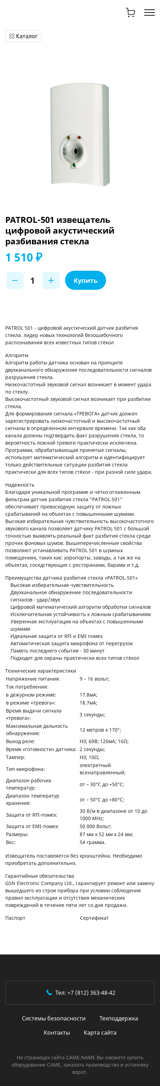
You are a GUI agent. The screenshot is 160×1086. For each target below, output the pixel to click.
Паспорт (15, 918)
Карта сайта (100, 1032)
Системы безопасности (54, 1018)
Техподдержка (118, 1018)
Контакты (57, 1032)
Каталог (27, 36)
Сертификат (94, 918)
